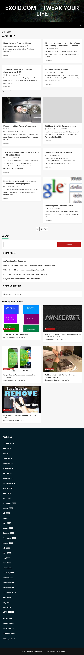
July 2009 (6, 513)
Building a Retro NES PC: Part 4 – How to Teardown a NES (25, 274)
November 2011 (9, 468)
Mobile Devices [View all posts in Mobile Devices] (9, 369)
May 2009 (6, 518)
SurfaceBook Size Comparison (15, 261)
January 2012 (8, 463)
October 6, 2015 (18, 337)
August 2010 (8, 488)
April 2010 (7, 498)
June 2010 (7, 493)
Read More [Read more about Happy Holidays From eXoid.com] (6, 55)
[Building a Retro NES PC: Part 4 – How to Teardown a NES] (62, 359)
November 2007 (9, 588)
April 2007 (7, 608)
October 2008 (8, 533)
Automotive (7, 618)
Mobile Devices (9, 623)
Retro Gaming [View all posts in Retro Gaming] (49, 369)
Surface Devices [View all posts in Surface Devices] (9, 329)
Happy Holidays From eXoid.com (17, 43)
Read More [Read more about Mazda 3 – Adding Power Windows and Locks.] (6, 143)
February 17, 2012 (60, 380)
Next (45, 229)
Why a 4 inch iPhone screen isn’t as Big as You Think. (23, 270)
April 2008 (7, 563)
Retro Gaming (8, 629)
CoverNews (49, 651)
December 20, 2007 (20, 46)
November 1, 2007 (12, 75)
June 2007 (7, 598)
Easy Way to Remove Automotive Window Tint (22, 279)
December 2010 (9, 483)
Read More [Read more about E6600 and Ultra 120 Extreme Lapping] (48, 141)
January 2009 (8, 528)
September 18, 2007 (13, 131)
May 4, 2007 (10, 187)
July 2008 (6, 548)
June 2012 (7, 448)
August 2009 (8, 508)
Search (5, 236)
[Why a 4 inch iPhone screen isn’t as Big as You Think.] (21, 359)
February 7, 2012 (19, 420)
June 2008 (7, 553)
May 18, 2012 (18, 380)
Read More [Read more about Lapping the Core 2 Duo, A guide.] (48, 167)
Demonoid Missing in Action (56, 69)
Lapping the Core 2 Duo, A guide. (58, 152)
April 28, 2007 (52, 209)
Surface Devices (9, 634)
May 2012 (6, 453)
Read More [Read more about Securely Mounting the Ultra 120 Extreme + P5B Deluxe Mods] (6, 172)
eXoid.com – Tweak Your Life (42, 11)
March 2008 (7, 568)
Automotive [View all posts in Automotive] (7, 410)
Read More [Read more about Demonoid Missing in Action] (48, 84)
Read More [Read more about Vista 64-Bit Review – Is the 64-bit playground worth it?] (6, 86)
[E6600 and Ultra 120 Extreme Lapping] (62, 110)
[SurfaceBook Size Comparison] (21, 318)
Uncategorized (9, 639)
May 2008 (6, 558)
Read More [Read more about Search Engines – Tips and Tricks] (48, 220)
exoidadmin (8, 46)
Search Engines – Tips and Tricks (59, 206)
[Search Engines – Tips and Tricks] (62, 190)
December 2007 (9, 583)
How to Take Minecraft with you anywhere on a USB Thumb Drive (29, 265)
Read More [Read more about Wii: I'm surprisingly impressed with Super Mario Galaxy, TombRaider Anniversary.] (48, 60)
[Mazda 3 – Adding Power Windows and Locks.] (21, 110)
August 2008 (8, 543)
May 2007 (6, 603)
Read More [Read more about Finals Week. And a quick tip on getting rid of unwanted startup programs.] (6, 198)
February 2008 (8, 573)
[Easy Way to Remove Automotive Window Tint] (21, 399)
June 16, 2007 (59, 129)
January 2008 (8, 578)
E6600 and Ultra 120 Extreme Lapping (60, 126)
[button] (4, 25)
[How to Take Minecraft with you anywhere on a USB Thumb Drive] (62, 318)
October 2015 (8, 443)
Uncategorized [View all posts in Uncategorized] (49, 329)
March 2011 (7, 473)
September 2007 (9, 593)
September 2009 (9, 503)
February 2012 (8, 458)
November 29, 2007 (54, 49)
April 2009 (7, 523)
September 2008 (9, 538)
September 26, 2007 (55, 72)
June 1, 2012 (59, 339)
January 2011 (8, 478)
